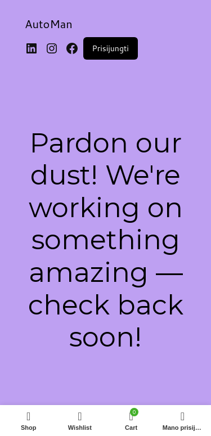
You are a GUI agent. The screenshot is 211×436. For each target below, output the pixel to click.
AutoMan (49, 24)
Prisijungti (110, 48)
